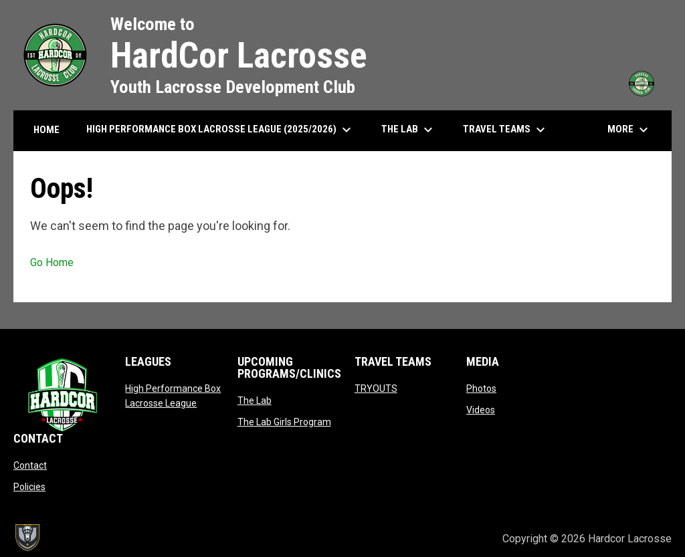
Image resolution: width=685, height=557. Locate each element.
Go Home (52, 262)
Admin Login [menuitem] (446, 538)
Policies (29, 486)
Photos (481, 388)
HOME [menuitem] (46, 130)
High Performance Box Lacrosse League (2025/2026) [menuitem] (220, 130)
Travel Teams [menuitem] (506, 130)
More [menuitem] (629, 130)
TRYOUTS (376, 388)
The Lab (254, 400)
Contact (30, 465)
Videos (480, 410)
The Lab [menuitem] (408, 130)
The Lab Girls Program (284, 422)
